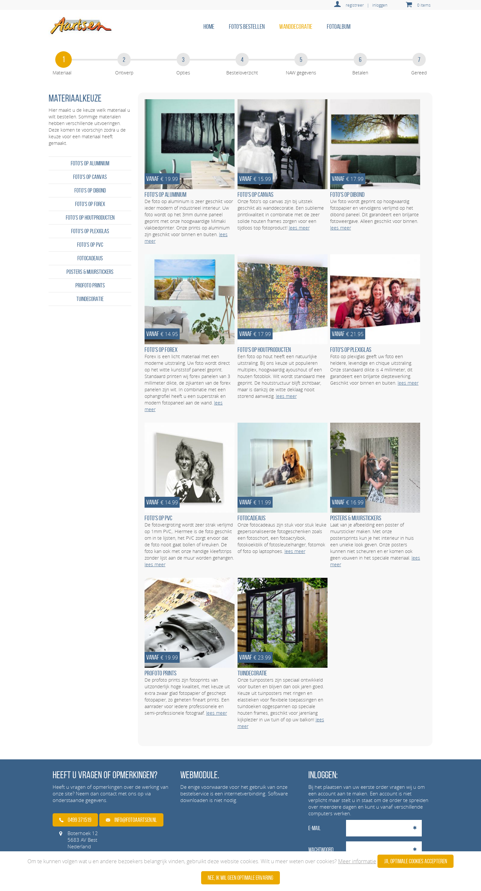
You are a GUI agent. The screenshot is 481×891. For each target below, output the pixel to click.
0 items (424, 5)
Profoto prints (90, 285)
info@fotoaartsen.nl (131, 820)
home (208, 26)
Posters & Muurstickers (89, 272)
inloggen (379, 5)
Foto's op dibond (90, 190)
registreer (355, 5)
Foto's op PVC (90, 244)
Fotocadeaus (90, 258)
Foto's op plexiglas (90, 231)
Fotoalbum (338, 26)
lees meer (299, 228)
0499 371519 (75, 820)
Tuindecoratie (90, 299)
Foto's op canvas (90, 177)
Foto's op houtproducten (90, 217)
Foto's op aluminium (90, 163)
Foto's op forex (90, 204)
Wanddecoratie (295, 26)
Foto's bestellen (247, 26)
